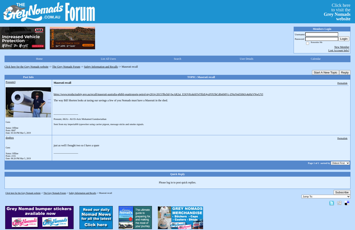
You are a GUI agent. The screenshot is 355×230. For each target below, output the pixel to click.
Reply (345, 72)
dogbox (10, 137)
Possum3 (10, 82)
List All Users (108, 58)
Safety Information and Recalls (101, 66)
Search (177, 58)
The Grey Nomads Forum (66, 66)
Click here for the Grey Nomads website (26, 66)
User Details (246, 58)
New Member (341, 47)
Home (39, 58)
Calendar (316, 58)
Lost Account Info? (338, 50)
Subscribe (342, 192)
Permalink (342, 83)
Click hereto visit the (337, 12)
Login (344, 38)
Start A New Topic (325, 72)
